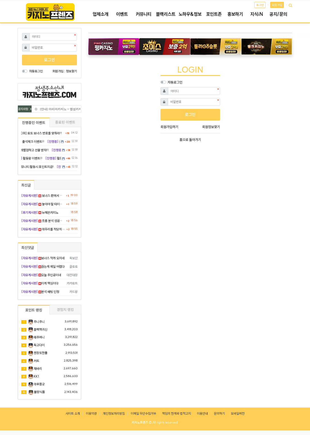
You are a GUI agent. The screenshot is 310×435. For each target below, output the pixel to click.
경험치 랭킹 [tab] (65, 309)
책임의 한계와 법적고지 (176, 413)
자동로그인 (175, 82)
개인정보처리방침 (114, 413)
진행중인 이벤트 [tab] (33, 122)
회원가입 (277, 5)
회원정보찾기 (211, 127)
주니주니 (39, 322)
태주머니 (39, 337)
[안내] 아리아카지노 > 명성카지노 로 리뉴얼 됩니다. (73, 109)
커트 (36, 361)
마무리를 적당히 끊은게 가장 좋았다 (43, 229)
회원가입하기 (169, 127)
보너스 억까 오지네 (43, 258)
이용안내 (202, 413)
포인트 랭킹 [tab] (33, 310)
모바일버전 (238, 413)
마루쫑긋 (39, 384)
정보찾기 (71, 71)
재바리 (38, 369)
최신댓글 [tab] (27, 247)
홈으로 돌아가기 (190, 140)
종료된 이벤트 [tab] (65, 122)
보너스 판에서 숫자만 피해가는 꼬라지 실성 (43, 196)
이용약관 (91, 413)
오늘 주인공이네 (41, 275)
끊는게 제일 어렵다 (43, 267)
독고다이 (39, 345)
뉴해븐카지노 (39, 213)
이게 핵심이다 (39, 283)
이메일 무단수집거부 (143, 413)
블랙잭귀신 (40, 329)
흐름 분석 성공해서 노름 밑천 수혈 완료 (43, 221)
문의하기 (219, 413)
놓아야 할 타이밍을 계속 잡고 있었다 (43, 204)
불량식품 (39, 392)
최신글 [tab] (26, 185)
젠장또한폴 (40, 353)
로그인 (260, 5)
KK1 (36, 376)
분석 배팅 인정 (40, 292)
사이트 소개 (72, 413)
